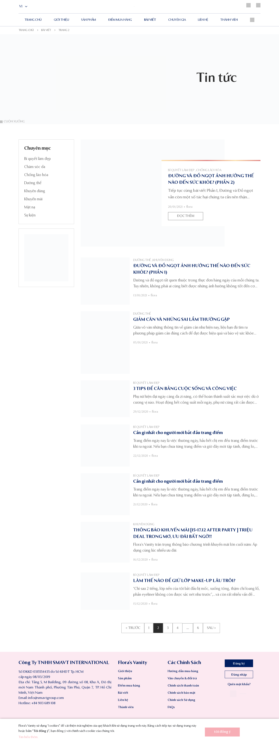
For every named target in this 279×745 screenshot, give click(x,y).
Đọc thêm (185, 216)
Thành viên (229, 19)
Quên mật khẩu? (239, 684)
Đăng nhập (239, 674)
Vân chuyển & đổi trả (182, 678)
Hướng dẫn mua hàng (183, 671)
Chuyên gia (177, 19)
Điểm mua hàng (129, 685)
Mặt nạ (29, 207)
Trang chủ (33, 19)
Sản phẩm (88, 19)
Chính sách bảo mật (181, 692)
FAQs (171, 707)
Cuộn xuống (12, 121)
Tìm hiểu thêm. (28, 737)
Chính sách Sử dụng (181, 700)
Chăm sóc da (34, 167)
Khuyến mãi (33, 199)
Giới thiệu (61, 19)
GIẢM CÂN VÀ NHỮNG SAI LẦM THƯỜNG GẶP (181, 320)
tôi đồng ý (222, 732)
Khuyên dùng (34, 191)
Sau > (211, 628)
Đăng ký (239, 663)
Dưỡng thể (32, 183)
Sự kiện (30, 215)
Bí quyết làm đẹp (37, 159)
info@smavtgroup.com (46, 698)
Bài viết (150, 19)
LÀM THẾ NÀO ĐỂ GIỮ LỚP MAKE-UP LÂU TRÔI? (184, 581)
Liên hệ (203, 19)
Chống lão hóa (36, 175)
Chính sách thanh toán (183, 685)
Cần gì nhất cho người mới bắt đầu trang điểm (178, 433)
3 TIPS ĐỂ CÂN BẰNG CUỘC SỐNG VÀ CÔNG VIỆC (185, 389)
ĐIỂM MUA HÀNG (120, 19)
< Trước (132, 628)
